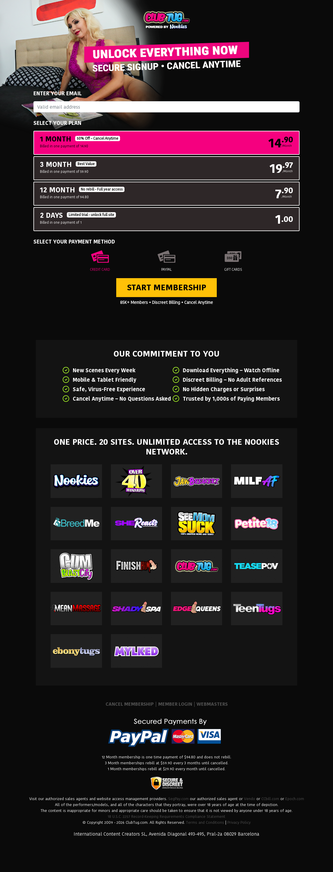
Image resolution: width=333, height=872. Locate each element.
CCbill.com (270, 799)
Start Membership (166, 287)
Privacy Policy (238, 822)
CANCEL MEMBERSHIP (130, 704)
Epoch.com (294, 799)
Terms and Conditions (205, 822)
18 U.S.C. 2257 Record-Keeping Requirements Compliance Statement (166, 816)
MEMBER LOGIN (175, 704)
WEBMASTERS (212, 704)
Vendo (249, 799)
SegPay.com (178, 799)
